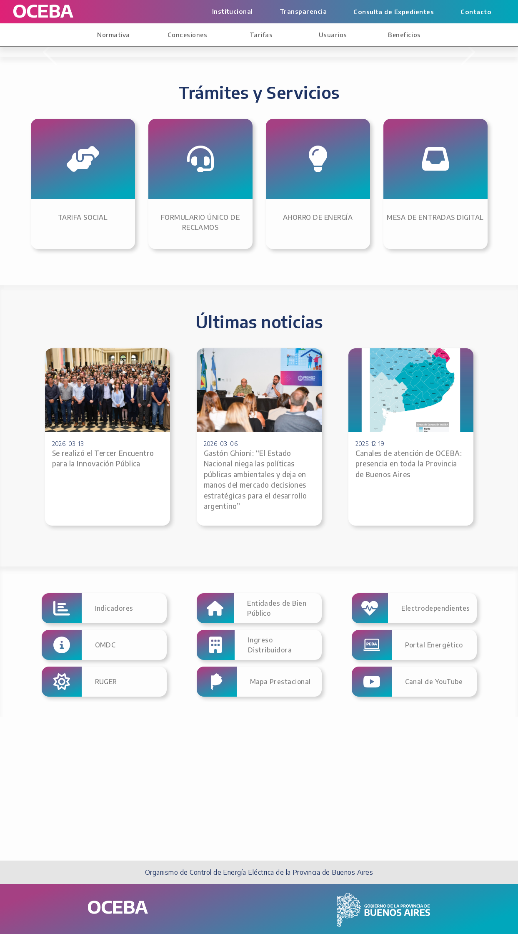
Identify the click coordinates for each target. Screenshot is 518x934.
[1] (221, 187)
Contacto (475, 11)
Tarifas (261, 34)
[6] (296, 187)
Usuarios (333, 34)
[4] (266, 187)
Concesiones (187, 34)
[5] (281, 187)
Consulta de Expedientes (393, 11)
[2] (236, 187)
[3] (251, 187)
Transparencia (303, 11)
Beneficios (404, 34)
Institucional (232, 11)
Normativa (113, 34)
